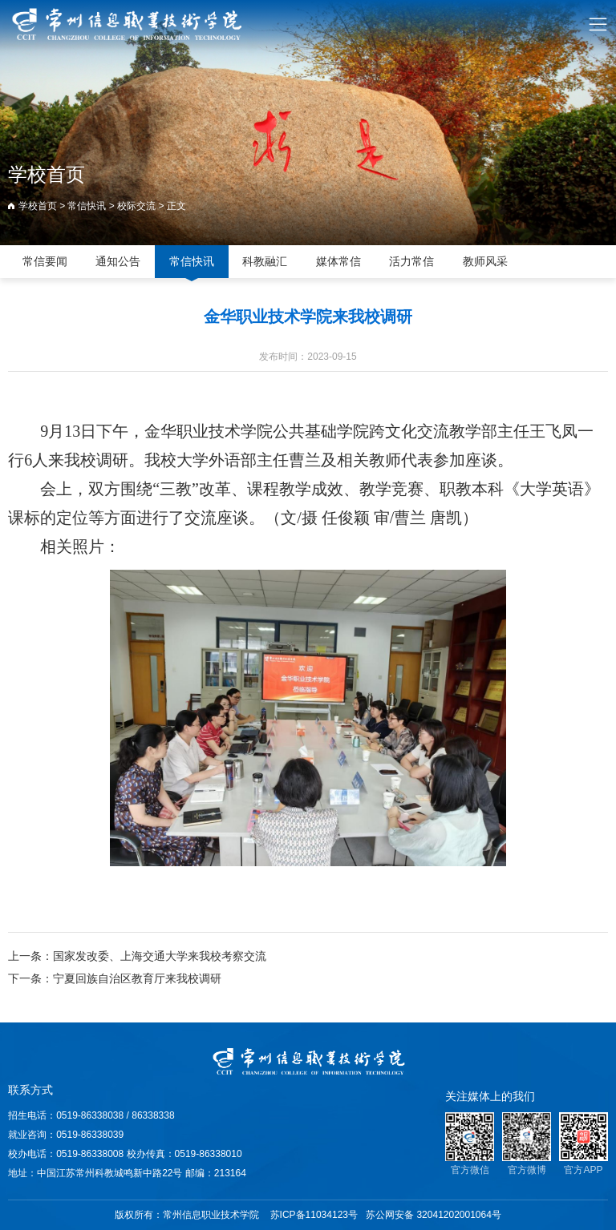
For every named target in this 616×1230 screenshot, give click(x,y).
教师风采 (485, 261)
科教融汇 (264, 261)
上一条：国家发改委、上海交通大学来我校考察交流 (137, 956)
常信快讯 (86, 206)
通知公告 (117, 261)
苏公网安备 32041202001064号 (433, 1214)
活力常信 (411, 261)
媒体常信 (338, 261)
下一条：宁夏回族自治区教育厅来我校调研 (114, 978)
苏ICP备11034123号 (314, 1214)
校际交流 (136, 206)
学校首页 (37, 206)
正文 (176, 206)
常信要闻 (44, 261)
